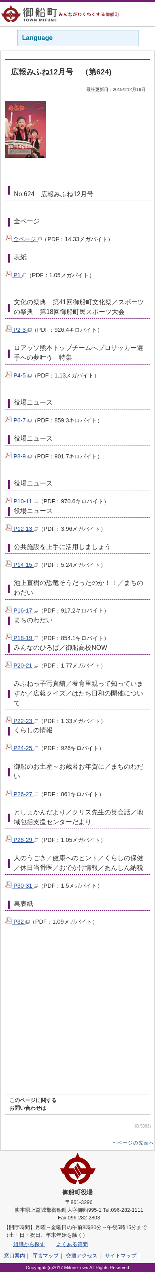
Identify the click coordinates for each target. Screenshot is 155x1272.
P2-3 (18, 329)
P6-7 (18, 420)
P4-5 (18, 375)
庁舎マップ (45, 1256)
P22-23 (21, 721)
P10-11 (21, 501)
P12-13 (21, 529)
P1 (15, 275)
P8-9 (18, 456)
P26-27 (21, 794)
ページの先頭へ (135, 1143)
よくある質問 (72, 1244)
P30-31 (21, 885)
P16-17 (21, 610)
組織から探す (29, 1244)
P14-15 (21, 565)
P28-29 (21, 840)
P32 (17, 921)
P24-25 (21, 748)
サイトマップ (120, 1256)
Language (37, 37)
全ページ (23, 239)
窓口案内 (14, 1256)
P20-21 (21, 665)
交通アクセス (82, 1256)
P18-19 (21, 638)
